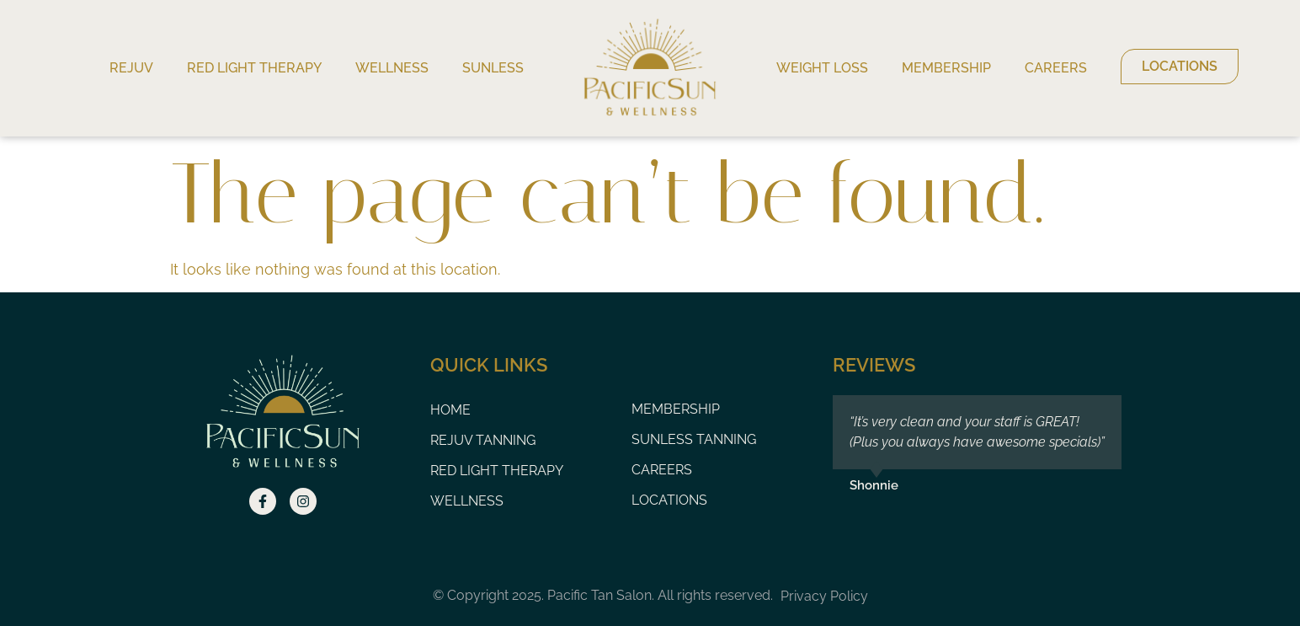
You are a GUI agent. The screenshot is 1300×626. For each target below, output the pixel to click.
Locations (669, 500)
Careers (1056, 68)
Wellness (392, 68)
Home (450, 410)
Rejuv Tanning (482, 440)
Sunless (493, 68)
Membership (946, 68)
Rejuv (131, 68)
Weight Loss (822, 68)
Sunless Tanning (693, 439)
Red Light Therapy (254, 68)
